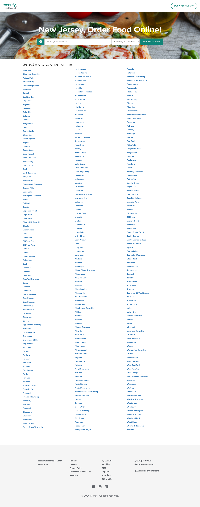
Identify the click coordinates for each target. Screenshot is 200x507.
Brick (25, 169)
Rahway (130, 126)
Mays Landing (81, 289)
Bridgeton (27, 177)
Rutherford (131, 179)
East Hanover (29, 298)
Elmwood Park (29, 332)
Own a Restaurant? (184, 6)
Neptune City (80, 361)
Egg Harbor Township (32, 325)
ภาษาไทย (106, 475)
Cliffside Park (29, 245)
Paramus (79, 422)
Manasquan (80, 266)
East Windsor (28, 309)
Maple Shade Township (85, 270)
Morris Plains (80, 342)
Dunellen (27, 290)
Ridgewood (132, 152)
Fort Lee (26, 378)
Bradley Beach (29, 158)
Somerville (131, 228)
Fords (25, 374)
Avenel (26, 93)
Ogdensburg (80, 414)
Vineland (131, 327)
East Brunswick (29, 294)
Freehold (26, 393)
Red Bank (131, 141)
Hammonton (80, 95)
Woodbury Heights (135, 411)
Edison (26, 321)
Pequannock (132, 84)
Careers (73, 464)
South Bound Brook (135, 232)
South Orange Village (136, 240)
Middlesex (79, 300)
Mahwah (78, 262)
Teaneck (130, 274)
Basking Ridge (29, 97)
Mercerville (80, 293)
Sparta (130, 247)
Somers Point (133, 221)
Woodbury (131, 407)
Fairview (26, 359)
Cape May (27, 215)
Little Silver (80, 236)
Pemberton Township (136, 77)
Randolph (131, 133)
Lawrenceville (81, 198)
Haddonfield (80, 80)
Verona (130, 319)
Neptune (78, 357)
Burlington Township (32, 196)
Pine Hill (131, 95)
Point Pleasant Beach (136, 114)
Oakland (78, 403)
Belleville (27, 112)
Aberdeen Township (31, 74)
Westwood (131, 384)
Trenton (130, 297)
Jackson (78, 133)
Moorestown (80, 338)
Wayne (130, 354)
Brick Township (29, 173)
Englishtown (28, 344)
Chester (26, 226)
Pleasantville (132, 111)
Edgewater (27, 317)
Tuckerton (131, 300)
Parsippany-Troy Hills (84, 430)
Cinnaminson (28, 230)
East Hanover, (29, 302)
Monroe (78, 323)
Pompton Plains (134, 118)
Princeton (131, 122)
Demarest (27, 268)
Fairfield (26, 351)
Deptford (26, 275)
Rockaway (131, 160)
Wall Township (133, 338)
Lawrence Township (83, 194)
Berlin (25, 127)
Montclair (79, 331)
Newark (78, 373)
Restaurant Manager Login (50, 461)
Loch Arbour (80, 240)
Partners (73, 461)
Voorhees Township (135, 331)
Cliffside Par (28, 241)
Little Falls (79, 232)
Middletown (80, 304)
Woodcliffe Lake (134, 414)
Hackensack (80, 69)
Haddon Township (83, 77)
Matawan (79, 285)
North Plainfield (82, 395)
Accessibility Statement (146, 471)
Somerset (131, 225)
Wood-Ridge (132, 422)
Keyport (78, 160)
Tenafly (130, 278)
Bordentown (28, 150)
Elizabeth (27, 328)
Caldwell (26, 203)
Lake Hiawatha (81, 168)
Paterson (131, 73)
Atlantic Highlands (31, 85)
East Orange (28, 306)
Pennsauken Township (137, 80)
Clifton (26, 249)
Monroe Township (82, 327)
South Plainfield (134, 244)
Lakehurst (79, 175)
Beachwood (28, 108)
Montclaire (79, 335)
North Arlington (81, 380)
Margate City (80, 278)
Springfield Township (136, 255)
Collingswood (29, 256)
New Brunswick (82, 369)
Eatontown (27, 313)
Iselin (77, 130)
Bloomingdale (29, 139)
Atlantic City (28, 82)
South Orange (133, 236)
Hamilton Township (83, 92)
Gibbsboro (27, 412)
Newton (78, 376)
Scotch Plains (133, 190)
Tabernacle (132, 270)
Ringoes (130, 156)
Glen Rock (27, 419)
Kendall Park (80, 152)
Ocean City (80, 407)
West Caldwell (133, 361)
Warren (130, 346)
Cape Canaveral (30, 211)
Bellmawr (27, 116)
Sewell (130, 209)
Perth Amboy (132, 88)
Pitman (130, 103)
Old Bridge (79, 418)
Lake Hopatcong (82, 171)
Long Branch (80, 247)
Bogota (26, 142)
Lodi (77, 244)
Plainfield (131, 107)
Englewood (27, 336)
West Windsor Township (137, 376)
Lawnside (79, 190)
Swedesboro (132, 266)
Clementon (27, 237)
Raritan (130, 137)
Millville (78, 319)
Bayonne (26, 104)
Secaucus (131, 206)
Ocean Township (82, 411)
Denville (26, 271)
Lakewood (79, 179)
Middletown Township (84, 308)
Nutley (78, 399)
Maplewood (80, 274)
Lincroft (78, 217)
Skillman (131, 217)
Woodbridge (132, 403)
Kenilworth (79, 156)
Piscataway (132, 99)
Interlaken (79, 122)
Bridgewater (28, 180)
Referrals (74, 475)
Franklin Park (29, 389)
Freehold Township (31, 397)
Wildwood (131, 392)
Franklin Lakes (29, 385)
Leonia (78, 209)
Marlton (78, 281)
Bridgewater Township (32, 184)
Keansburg (79, 145)
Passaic (130, 69)
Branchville (28, 165)
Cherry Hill (27, 218)
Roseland (131, 164)
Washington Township (136, 350)
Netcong (78, 365)
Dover (25, 283)
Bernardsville (28, 131)
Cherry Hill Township (32, 222)
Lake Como (80, 164)
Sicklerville (132, 213)
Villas (129, 323)
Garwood (27, 408)
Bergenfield (28, 123)
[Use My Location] (41, 41)
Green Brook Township (33, 427)
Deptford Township (31, 279)
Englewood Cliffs (30, 340)
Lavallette (79, 187)
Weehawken (132, 357)
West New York (133, 369)
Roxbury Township (135, 171)
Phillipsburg (132, 92)
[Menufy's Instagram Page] (100, 486)
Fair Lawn (27, 347)
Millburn (78, 312)
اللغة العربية (107, 461)
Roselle (130, 168)
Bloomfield (27, 135)
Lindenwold (80, 225)
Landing (78, 183)
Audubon (27, 89)
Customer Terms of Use (80, 472)
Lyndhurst (79, 255)
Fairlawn (26, 355)
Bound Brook (28, 154)
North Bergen (81, 384)
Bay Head (27, 101)
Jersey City (80, 141)
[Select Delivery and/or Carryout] (125, 41)
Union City (131, 312)
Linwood (78, 228)
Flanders (26, 366)
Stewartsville (132, 259)
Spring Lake (132, 251)
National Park (81, 354)
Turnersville (132, 304)
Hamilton (79, 88)
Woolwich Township (135, 426)
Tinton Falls (132, 281)
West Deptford (133, 365)
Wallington (131, 342)
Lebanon (79, 202)
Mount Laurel (81, 350)
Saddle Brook (133, 183)
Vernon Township (134, 316)
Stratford (131, 262)
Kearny (78, 149)
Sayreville (131, 187)
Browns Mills (28, 188)
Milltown (79, 316)
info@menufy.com (144, 464)
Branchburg (28, 161)
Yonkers (130, 430)
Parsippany (80, 426)
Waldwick (131, 335)
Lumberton (79, 251)
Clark (25, 233)
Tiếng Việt (107, 479)
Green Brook (28, 423)
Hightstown (80, 107)
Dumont (26, 287)
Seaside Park (133, 202)
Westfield (131, 380)
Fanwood (27, 363)
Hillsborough (80, 111)
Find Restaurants (151, 41)
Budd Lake (27, 192)
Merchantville (81, 297)
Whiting (130, 388)
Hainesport (80, 84)
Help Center (43, 464)
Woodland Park (133, 418)
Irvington (79, 126)
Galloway (27, 400)
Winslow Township (135, 399)
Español (105, 472)
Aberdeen (27, 70)
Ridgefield (131, 145)
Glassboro (27, 416)
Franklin (26, 382)
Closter (26, 252)
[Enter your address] (77, 41)
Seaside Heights (134, 198)
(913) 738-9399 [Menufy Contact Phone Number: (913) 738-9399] (142, 461)
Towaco (130, 289)
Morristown (80, 346)
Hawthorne (80, 99)
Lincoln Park (80, 213)
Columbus (27, 260)
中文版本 (106, 464)
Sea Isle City (132, 194)
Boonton (26, 146)
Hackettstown (81, 73)
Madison (78, 259)
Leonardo (79, 206)
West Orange (132, 373)
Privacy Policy (76, 468)
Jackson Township (83, 137)
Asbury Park (28, 78)
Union (129, 308)
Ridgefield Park (134, 149)
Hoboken (79, 118)
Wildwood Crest (134, 395)
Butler (25, 199)
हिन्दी (104, 468)
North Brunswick (82, 388)
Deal (25, 264)
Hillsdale (79, 114)
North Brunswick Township (86, 392)
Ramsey (130, 130)
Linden (78, 221)
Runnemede (132, 175)
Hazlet (78, 103)
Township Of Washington (138, 293)
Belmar (26, 120)
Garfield (26, 404)
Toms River (132, 285)
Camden (26, 207)
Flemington (28, 370)
